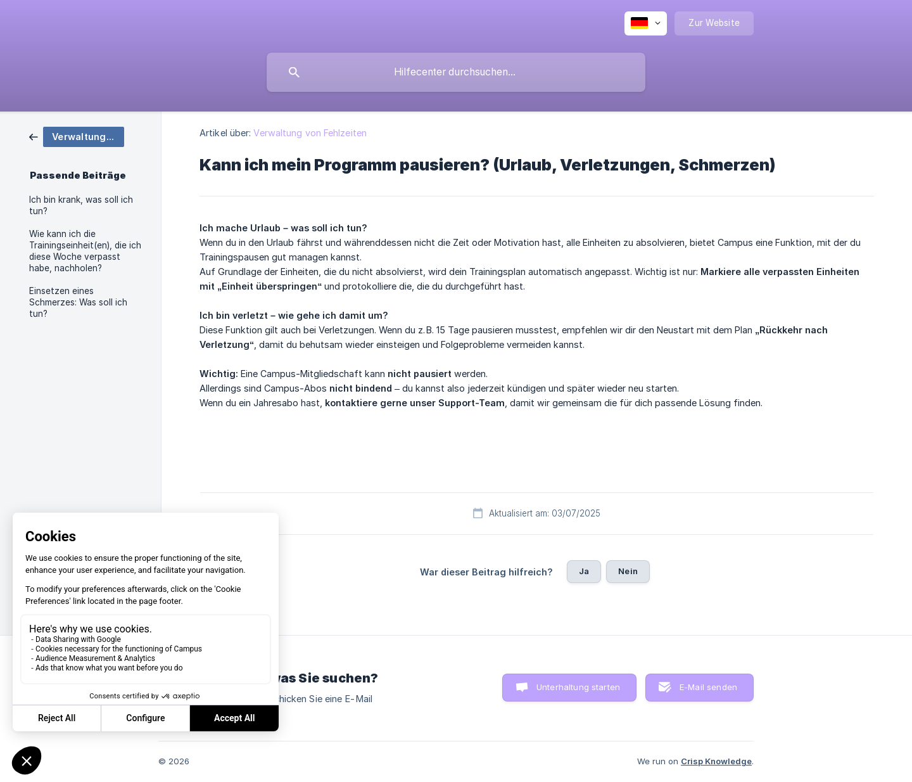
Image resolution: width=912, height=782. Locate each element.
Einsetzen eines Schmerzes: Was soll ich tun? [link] (78, 302)
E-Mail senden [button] (708, 687)
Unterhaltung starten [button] (578, 687)
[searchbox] (456, 72)
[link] (76, 136)
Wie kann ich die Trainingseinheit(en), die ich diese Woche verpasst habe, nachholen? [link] (85, 251)
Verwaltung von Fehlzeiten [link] (310, 132)
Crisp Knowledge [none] (716, 761)
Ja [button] (584, 571)
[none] (645, 23)
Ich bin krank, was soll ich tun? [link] (81, 205)
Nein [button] (628, 571)
